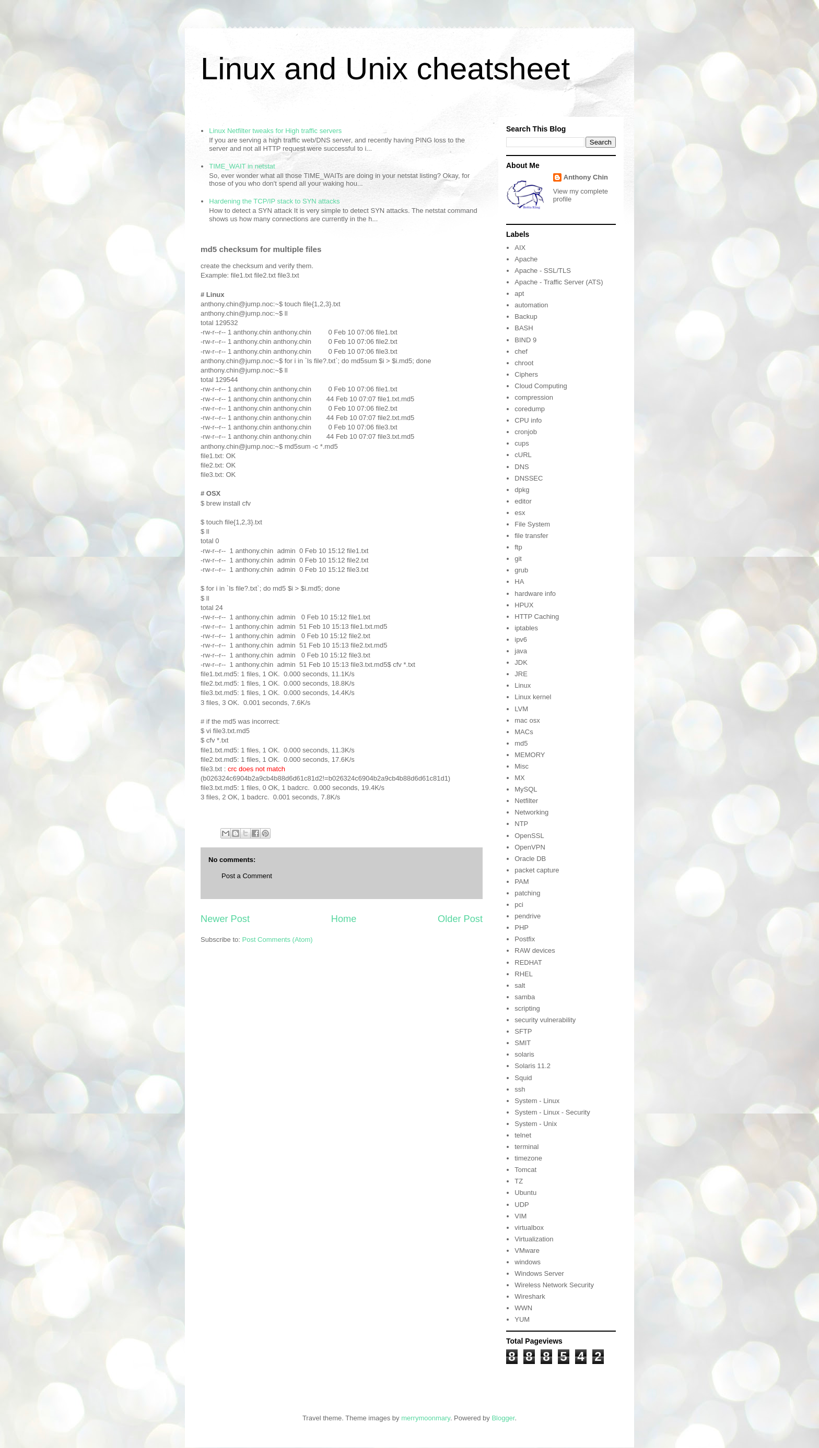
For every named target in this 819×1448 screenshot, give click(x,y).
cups (521, 443)
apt (519, 293)
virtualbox (529, 1227)
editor (523, 501)
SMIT (522, 1043)
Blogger (503, 1418)
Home (344, 919)
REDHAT (528, 962)
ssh (519, 1089)
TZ (518, 1181)
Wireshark (529, 1296)
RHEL (523, 974)
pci (518, 904)
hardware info (535, 593)
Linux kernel (532, 697)
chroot (523, 363)
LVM (521, 709)
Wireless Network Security (554, 1285)
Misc (521, 766)
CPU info (528, 420)
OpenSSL (529, 836)
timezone (528, 1158)
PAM (521, 881)
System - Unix (535, 1124)
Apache (525, 259)
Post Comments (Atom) (277, 939)
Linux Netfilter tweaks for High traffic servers (275, 131)
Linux (522, 685)
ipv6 (520, 639)
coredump (529, 409)
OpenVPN (529, 847)
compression (533, 397)
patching (527, 893)
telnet (522, 1135)
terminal (526, 1147)
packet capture (536, 870)
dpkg (521, 490)
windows (527, 1262)
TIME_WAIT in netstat (242, 166)
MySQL (525, 789)
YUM (522, 1319)
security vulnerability (545, 1020)
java (520, 651)
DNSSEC (528, 478)
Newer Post (225, 919)
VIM (520, 1216)
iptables (526, 628)
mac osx (527, 720)
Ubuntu (525, 1192)
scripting (527, 1008)
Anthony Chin (586, 177)
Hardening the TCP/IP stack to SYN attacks (274, 201)
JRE (521, 674)
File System (532, 524)
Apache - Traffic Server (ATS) (558, 282)
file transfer (531, 536)
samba (524, 997)
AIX (519, 248)
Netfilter (526, 801)
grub (521, 570)
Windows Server (539, 1273)
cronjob (525, 432)
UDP (521, 1204)
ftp (518, 547)
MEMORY (529, 755)
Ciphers (526, 374)
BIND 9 (525, 340)
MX (519, 778)
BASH (523, 328)
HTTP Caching (536, 616)
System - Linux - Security (552, 1112)
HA (519, 581)
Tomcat (525, 1170)
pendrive (527, 916)
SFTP (523, 1031)
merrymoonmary (425, 1418)
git (518, 559)
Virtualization (533, 1239)
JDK (521, 662)
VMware (527, 1250)
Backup (525, 316)
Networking (531, 812)
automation (531, 305)
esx (519, 513)
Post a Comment (246, 876)
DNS (521, 467)
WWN (523, 1308)
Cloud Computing (540, 386)
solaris (524, 1054)
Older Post (460, 919)
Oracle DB (530, 859)
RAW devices (534, 950)
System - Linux (536, 1101)
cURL (523, 455)
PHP (521, 927)
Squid (523, 1078)
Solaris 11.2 (532, 1066)
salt (519, 985)
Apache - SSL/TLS (542, 270)
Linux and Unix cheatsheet (385, 68)
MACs (523, 732)
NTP (521, 824)
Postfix (524, 939)
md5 (521, 743)
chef (521, 351)
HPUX (523, 605)
